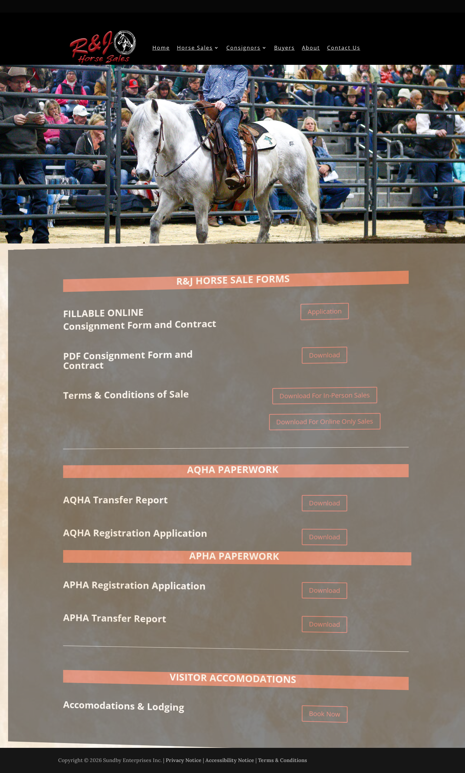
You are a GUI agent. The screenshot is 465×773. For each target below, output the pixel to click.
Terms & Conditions (282, 760)
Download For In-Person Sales (325, 392)
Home (161, 47)
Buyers (284, 47)
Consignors (243, 47)
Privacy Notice (184, 760)
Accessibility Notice (229, 760)
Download (325, 351)
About (311, 47)
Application (324, 306)
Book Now (325, 720)
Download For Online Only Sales (326, 419)
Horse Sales (195, 47)
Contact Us (343, 47)
